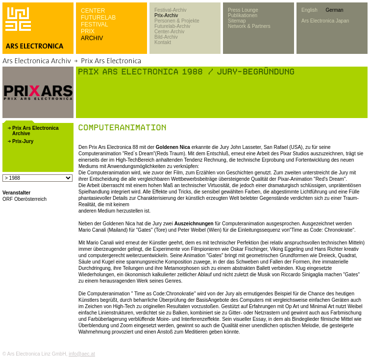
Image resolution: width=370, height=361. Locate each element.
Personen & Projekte (176, 21)
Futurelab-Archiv (172, 26)
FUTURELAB (98, 17)
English (309, 10)
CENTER (93, 10)
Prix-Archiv (166, 15)
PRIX (88, 31)
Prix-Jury (22, 141)
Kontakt (162, 42)
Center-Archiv (169, 31)
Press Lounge (243, 10)
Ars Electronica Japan (325, 21)
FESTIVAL (94, 24)
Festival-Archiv (170, 10)
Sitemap (237, 21)
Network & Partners (249, 26)
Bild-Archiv (166, 37)
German (334, 10)
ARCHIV (92, 38)
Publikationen (242, 15)
